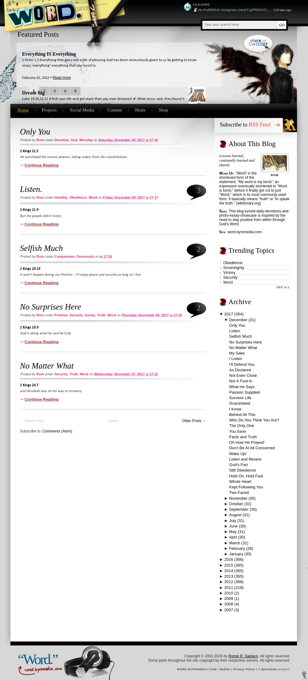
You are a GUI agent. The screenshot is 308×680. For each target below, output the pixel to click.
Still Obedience (242, 470)
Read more (62, 77)
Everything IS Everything (49, 54)
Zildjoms (201, 4)
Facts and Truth (243, 437)
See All (283, 287)
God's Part (238, 464)
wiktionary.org (248, 203)
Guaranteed (239, 403)
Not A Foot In (240, 381)
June (233, 526)
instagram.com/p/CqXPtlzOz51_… (246, 10)
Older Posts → (194, 421)
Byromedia (269, 669)
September (239, 509)
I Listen (235, 358)
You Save (237, 431)
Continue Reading (41, 165)
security (76, 315)
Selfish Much (41, 248)
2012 (228, 581)
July (232, 520)
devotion (61, 140)
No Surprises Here (50, 306)
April (233, 537)
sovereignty (233, 267)
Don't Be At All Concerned (252, 448)
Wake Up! (238, 453)
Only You (35, 131)
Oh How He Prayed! (247, 442)
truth (101, 315)
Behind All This (242, 414)
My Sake (237, 353)
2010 (228, 593)
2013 (228, 576)
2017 (228, 314)
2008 (228, 604)
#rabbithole (211, 10)
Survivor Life (240, 397)
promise (61, 315)
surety (90, 315)
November (238, 498)
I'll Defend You (242, 364)
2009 (228, 598)
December (238, 320)
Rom (40, 140)
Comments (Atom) (57, 431)
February (237, 548)
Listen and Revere (245, 459)
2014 (228, 570)
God (74, 140)
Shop (163, 110)
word (93, 197)
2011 (228, 587)
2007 (228, 610)
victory (229, 272)
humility (61, 197)
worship (86, 140)
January (236, 554)
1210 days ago (282, 10)
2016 (228, 559)
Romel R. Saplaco (243, 656)
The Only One (241, 425)
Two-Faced (239, 492)
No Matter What (47, 365)
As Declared (240, 370)
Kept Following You (246, 487)
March (234, 543)
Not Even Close (243, 375)
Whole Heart (240, 481)
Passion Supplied (244, 392)
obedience (78, 197)
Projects (49, 110)
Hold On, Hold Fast (246, 476)
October (236, 504)
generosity (85, 256)
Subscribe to (245, 125)
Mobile (225, 669)
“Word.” (37, 659)
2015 (228, 565)
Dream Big (33, 92)
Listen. (31, 189)
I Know (235, 409)
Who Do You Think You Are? (254, 420)
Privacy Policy (244, 669)
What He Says (242, 386)
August (235, 515)
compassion (64, 256)
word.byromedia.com (244, 232)
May (233, 531)
